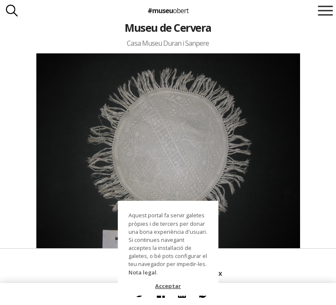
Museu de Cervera (168, 27)
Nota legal (142, 272)
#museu (168, 10)
